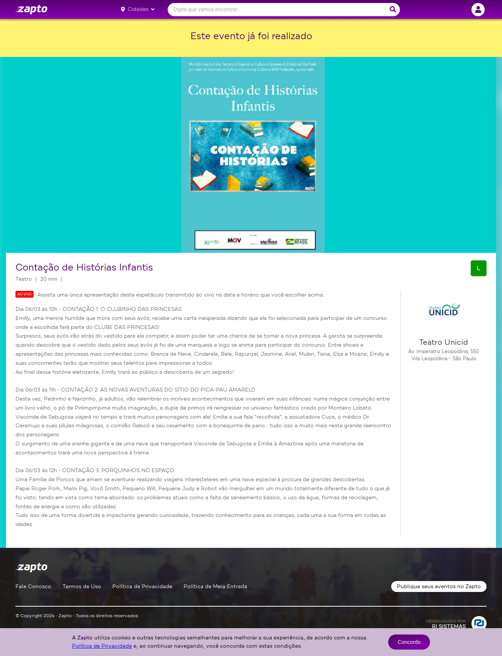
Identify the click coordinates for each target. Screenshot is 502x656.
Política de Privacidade (142, 586)
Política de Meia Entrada (215, 586)
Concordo (409, 642)
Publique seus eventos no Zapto (439, 586)
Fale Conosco (33, 586)
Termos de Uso (82, 586)
